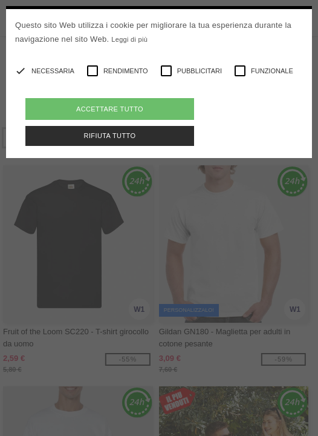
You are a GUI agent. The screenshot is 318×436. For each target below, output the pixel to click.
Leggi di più (129, 39)
